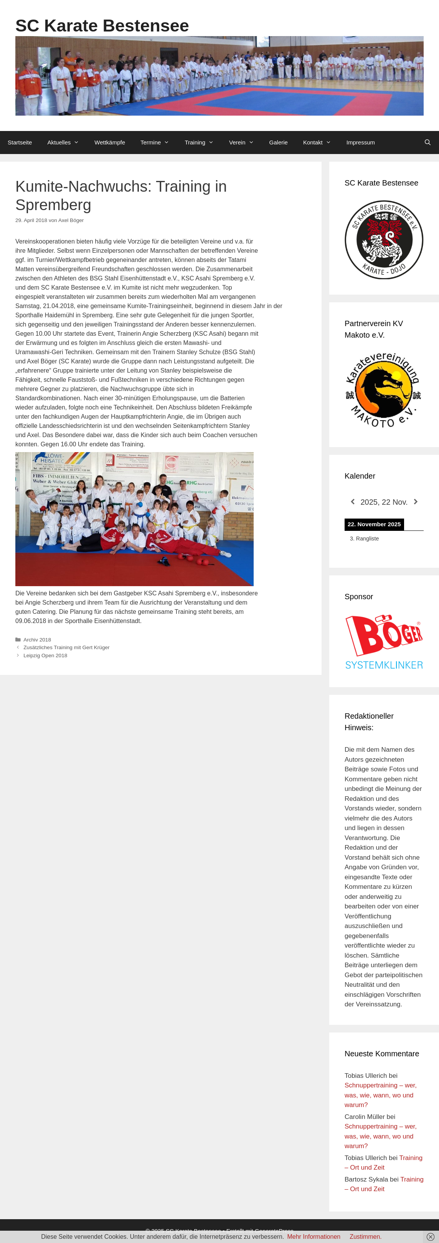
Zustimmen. (366, 1236)
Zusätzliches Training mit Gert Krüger (66, 647)
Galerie (278, 142)
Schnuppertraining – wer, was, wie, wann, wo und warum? (381, 1095)
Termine (158, 142)
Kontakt (321, 142)
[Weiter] (416, 502)
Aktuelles (67, 142)
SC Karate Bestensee (102, 25)
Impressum (361, 142)
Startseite (20, 142)
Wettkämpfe (109, 142)
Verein (245, 142)
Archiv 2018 (37, 640)
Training (203, 142)
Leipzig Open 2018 (45, 655)
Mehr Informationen (313, 1236)
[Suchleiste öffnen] (427, 142)
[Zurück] (352, 502)
